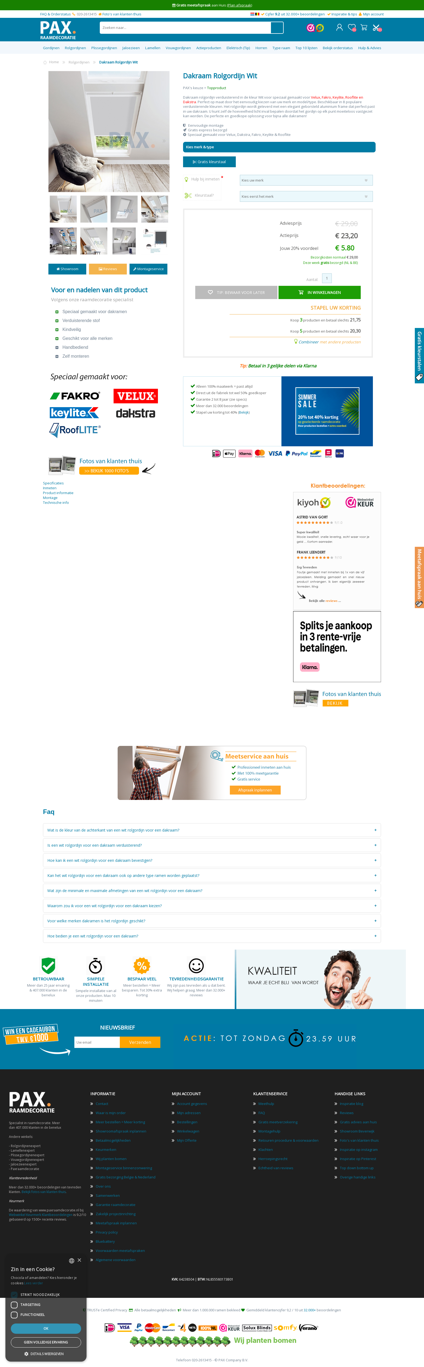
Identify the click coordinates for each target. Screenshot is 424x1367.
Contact (102, 1103)
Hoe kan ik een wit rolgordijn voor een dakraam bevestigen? (99, 860)
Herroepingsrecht (273, 1158)
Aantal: (312, 279)
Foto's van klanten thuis (121, 14)
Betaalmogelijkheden (113, 1140)
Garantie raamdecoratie (115, 1204)
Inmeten (50, 487)
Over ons (103, 1186)
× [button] (79, 1260)
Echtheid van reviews (276, 1167)
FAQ (262, 1112)
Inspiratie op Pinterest (358, 1158)
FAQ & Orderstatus (55, 14)
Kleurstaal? (199, 195)
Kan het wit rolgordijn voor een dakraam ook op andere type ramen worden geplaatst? (123, 875)
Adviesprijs (291, 223)
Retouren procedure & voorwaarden (289, 1140)
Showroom (67, 268)
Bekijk (244, 412)
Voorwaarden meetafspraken (120, 1250)
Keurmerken (106, 1149)
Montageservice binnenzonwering (124, 1167)
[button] (46, 1353)
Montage (50, 497)
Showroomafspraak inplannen (121, 1130)
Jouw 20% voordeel (299, 248)
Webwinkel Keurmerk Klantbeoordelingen (40, 1214)
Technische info (56, 502)
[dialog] (46, 1308)
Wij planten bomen (111, 1158)
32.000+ (310, 1309)
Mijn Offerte (187, 1140)
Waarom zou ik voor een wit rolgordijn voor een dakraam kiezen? (104, 905)
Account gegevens (192, 1103)
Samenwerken (108, 1195)
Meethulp (266, 1103)
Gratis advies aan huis (358, 1121)
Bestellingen (187, 1121)
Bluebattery (105, 1241)
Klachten (266, 1149)
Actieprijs (289, 235)
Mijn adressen (189, 1112)
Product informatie (58, 492)
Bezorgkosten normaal (334, 257)
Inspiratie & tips (344, 14)
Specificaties (53, 482)
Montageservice (148, 268)
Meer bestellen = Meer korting (120, 1121)
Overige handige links (358, 1176)
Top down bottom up (357, 1167)
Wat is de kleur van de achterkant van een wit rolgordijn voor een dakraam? (113, 829)
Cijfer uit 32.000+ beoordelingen (295, 14)
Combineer (309, 341)
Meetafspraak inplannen (116, 1222)
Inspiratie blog (351, 1103)
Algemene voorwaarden (115, 1259)
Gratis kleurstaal (209, 161)
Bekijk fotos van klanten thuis (44, 1191)
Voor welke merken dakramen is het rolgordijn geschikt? (96, 920)
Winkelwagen (364, 27)
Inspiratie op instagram (359, 1149)
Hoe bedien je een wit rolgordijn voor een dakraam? (92, 935)
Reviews (108, 268)
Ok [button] (46, 1328)
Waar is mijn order (111, 1112)
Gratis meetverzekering (278, 1121)
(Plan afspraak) (239, 5)
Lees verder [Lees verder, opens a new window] (33, 1283)
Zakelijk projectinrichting (115, 1213)
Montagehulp (269, 1130)
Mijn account (373, 14)
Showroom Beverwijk (357, 1130)
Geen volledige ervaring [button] (46, 1342)
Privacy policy (107, 1231)
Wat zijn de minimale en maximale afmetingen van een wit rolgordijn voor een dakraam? (124, 890)
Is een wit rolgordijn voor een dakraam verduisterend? (94, 844)
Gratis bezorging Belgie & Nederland (125, 1176)
